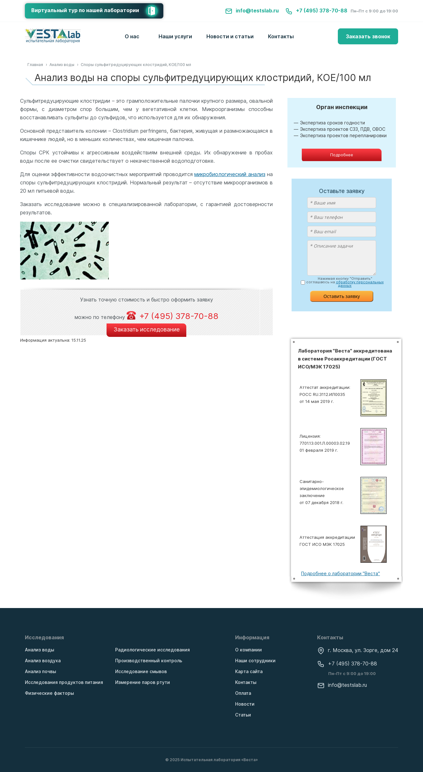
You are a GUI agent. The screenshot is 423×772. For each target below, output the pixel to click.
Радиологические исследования (152, 649)
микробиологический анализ (229, 174)
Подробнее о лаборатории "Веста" (340, 573)
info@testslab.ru (252, 10)
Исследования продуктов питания (64, 682)
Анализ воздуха (43, 660)
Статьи (243, 714)
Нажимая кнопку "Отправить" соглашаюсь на (345, 282)
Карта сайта (249, 671)
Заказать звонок (368, 36)
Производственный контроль (148, 660)
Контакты (281, 36)
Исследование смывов (141, 671)
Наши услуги (175, 36)
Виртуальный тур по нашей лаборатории (97, 11)
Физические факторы (49, 693)
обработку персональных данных (360, 284)
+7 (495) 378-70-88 (316, 10)
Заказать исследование (147, 329)
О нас (132, 36)
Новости (245, 704)
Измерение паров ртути (142, 682)
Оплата (243, 693)
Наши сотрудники (255, 660)
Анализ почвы (40, 671)
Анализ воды (39, 649)
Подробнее (341, 154)
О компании (248, 649)
